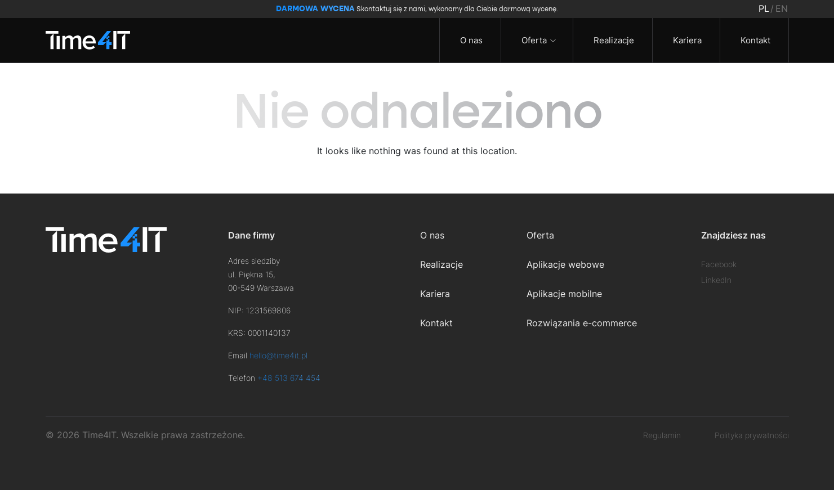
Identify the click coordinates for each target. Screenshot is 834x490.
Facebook (719, 264)
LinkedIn (716, 280)
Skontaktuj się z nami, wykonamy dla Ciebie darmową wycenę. (417, 9)
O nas (470, 40)
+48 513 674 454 (288, 378)
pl (764, 8)
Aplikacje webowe (565, 264)
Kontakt (754, 40)
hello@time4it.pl (278, 355)
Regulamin (662, 435)
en (781, 8)
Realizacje (612, 40)
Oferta (533, 40)
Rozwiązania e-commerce (582, 323)
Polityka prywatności (752, 435)
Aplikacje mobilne (564, 293)
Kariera (686, 40)
